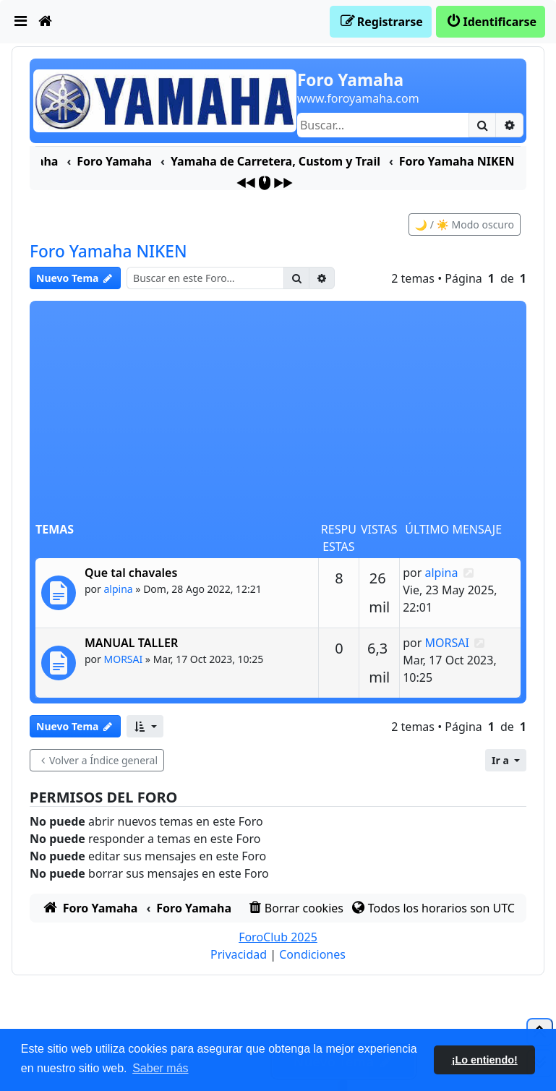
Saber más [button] (160, 1068)
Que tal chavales (131, 573)
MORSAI (123, 659)
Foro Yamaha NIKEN (108, 251)
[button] (145, 726)
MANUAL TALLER (131, 643)
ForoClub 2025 (278, 937)
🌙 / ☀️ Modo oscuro (464, 224)
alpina (118, 589)
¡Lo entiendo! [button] (485, 1060)
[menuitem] (21, 21)
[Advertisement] (278, 412)
